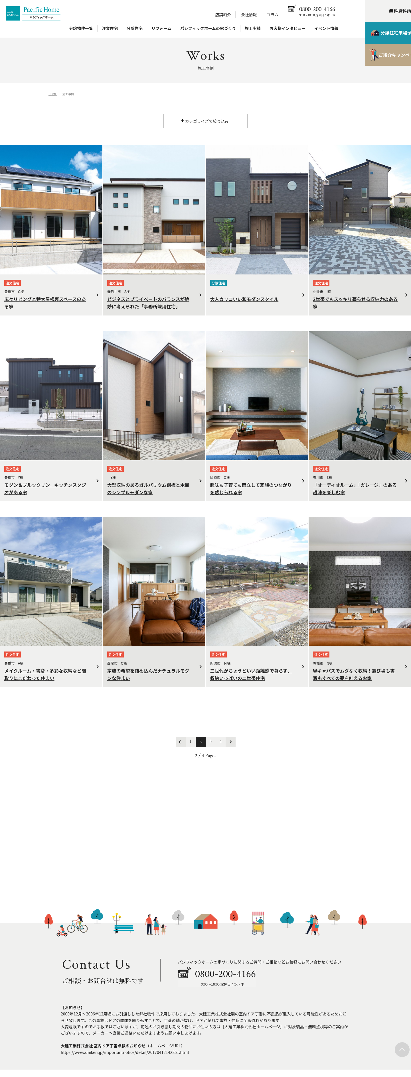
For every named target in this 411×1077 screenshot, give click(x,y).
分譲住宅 (135, 29)
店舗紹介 (223, 15)
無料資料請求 (385, 11)
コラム (273, 15)
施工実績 (253, 29)
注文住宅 (110, 29)
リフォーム (161, 29)
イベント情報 (326, 29)
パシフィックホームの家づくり (208, 29)
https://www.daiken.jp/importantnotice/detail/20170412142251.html (125, 1052)
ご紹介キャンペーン (381, 57)
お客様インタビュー (287, 29)
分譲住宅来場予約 (381, 34)
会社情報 (249, 15)
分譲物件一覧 (81, 29)
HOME (52, 94)
